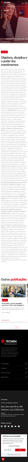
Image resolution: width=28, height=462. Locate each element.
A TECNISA (5, 364)
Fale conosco (5, 373)
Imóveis (4, 368)
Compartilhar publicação (16, 39)
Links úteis (5, 377)
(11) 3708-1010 (17, 410)
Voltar (5, 10)
